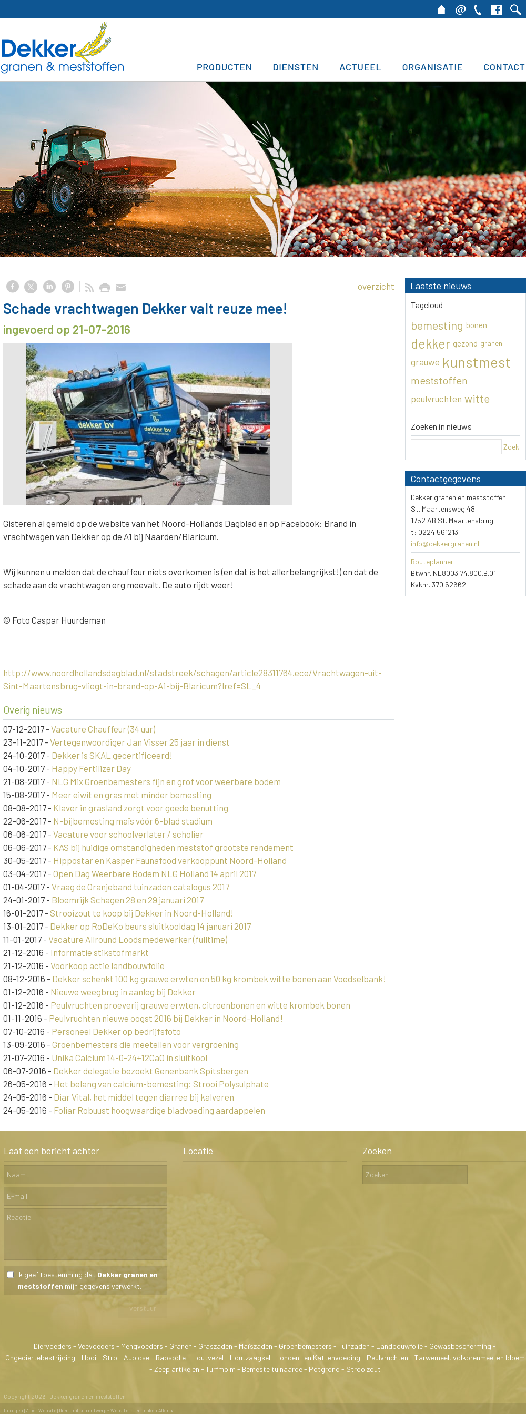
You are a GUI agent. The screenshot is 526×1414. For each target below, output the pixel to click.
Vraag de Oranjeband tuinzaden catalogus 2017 (140, 886)
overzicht (376, 286)
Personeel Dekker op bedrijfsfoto (116, 1031)
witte (477, 398)
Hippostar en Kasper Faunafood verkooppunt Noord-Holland (170, 860)
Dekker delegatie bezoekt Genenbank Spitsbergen (150, 1070)
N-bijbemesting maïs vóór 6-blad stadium (133, 821)
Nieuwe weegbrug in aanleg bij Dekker (123, 991)
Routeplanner (432, 561)
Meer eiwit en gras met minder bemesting (131, 794)
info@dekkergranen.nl (445, 543)
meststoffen (439, 380)
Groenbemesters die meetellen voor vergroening (145, 1044)
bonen (476, 325)
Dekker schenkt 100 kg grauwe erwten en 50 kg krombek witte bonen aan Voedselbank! (219, 978)
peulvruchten (436, 398)
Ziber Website (41, 1410)
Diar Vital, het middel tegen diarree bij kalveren (144, 1097)
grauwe (425, 362)
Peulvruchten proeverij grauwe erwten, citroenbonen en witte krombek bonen (200, 1005)
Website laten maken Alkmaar (143, 1410)
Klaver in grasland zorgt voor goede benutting (140, 807)
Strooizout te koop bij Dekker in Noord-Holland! (142, 913)
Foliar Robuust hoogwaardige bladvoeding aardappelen (159, 1110)
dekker (430, 343)
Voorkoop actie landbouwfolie (107, 965)
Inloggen (13, 1410)
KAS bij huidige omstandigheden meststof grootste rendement (173, 847)
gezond (465, 343)
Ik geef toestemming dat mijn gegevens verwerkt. (87, 1280)
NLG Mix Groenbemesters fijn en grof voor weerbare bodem (166, 781)
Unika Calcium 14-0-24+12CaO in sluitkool (129, 1057)
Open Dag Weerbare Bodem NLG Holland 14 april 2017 (154, 873)
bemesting (437, 325)
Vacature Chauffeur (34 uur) (103, 729)
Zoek (511, 446)
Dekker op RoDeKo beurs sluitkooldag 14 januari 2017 (150, 926)
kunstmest (476, 362)
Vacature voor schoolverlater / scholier (128, 834)
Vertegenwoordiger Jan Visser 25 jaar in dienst (140, 742)
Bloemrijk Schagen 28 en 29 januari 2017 (128, 899)
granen (491, 343)
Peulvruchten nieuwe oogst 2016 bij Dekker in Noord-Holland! (166, 1018)
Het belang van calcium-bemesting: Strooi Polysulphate (161, 1084)
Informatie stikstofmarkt (99, 952)
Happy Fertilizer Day (91, 768)
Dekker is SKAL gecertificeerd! (112, 755)
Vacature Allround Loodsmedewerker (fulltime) (137, 939)
